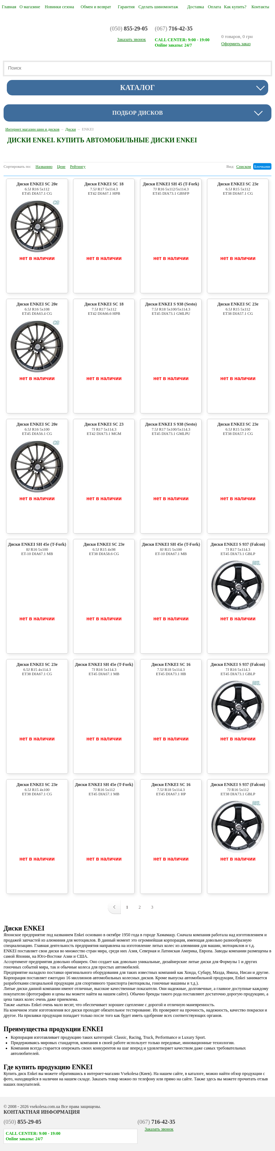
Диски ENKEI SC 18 (104, 188)
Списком (243, 166)
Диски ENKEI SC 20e (37, 188)
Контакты (260, 6)
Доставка (195, 6)
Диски (70, 129)
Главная (9, 6)
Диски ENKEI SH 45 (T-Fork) (171, 188)
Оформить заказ (236, 43)
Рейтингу (78, 166)
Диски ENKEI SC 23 (104, 429)
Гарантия (126, 6)
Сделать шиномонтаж (158, 6)
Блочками (262, 166)
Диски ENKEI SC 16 (171, 669)
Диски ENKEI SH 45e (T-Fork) (37, 549)
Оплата (214, 6)
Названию (43, 166)
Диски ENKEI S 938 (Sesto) (171, 309)
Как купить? (235, 6)
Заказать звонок (159, 1129)
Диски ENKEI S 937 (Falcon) (237, 549)
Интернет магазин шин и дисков (32, 129)
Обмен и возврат (96, 6)
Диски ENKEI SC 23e (237, 188)
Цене (61, 166)
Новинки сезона (59, 6)
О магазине (29, 6)
